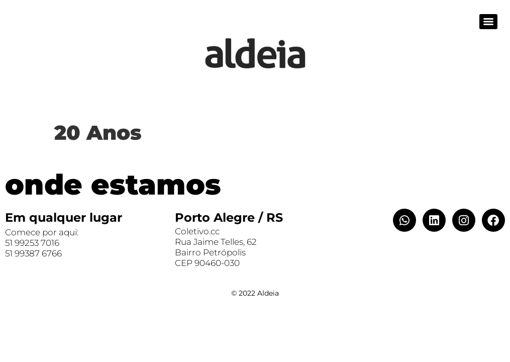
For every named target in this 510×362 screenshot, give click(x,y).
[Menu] (488, 21)
